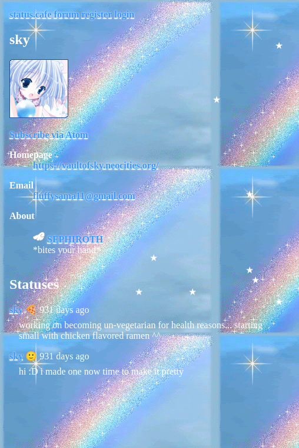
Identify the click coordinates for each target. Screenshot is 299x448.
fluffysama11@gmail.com (84, 196)
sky (16, 310)
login (124, 14)
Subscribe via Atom (48, 135)
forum (66, 14)
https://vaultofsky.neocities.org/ (95, 165)
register (96, 14)
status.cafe (30, 14)
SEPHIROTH (75, 239)
